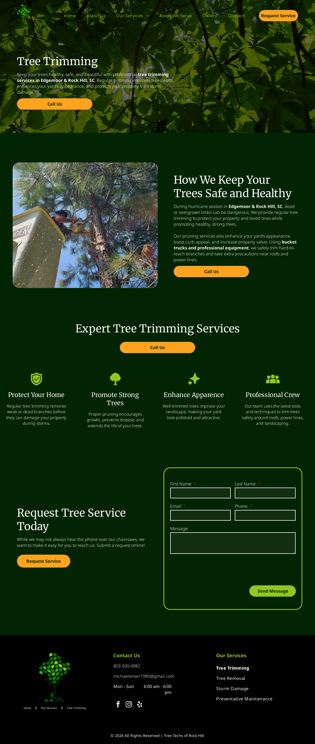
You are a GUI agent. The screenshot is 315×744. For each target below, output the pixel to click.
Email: (176, 506)
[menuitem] (69, 15)
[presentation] (211, 569)
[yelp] (139, 705)
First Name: (181, 484)
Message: (179, 528)
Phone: (241, 506)
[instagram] (129, 705)
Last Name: (246, 484)
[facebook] (118, 705)
